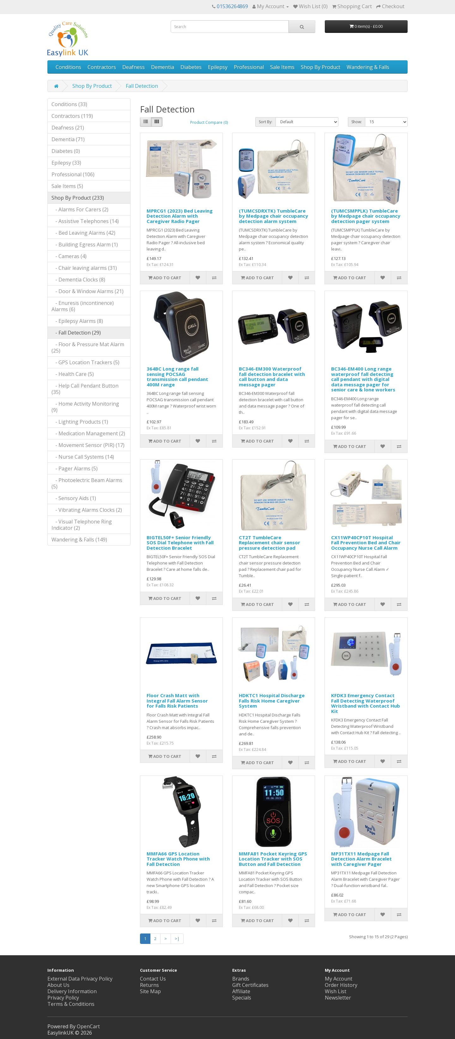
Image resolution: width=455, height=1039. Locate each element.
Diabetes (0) (66, 151)
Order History (341, 985)
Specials (241, 997)
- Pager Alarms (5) (75, 468)
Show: (356, 121)
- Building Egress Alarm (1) (85, 244)
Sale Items (282, 66)
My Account (338, 978)
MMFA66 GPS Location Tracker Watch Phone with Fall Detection (178, 858)
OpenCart (88, 1026)
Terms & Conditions (70, 1003)
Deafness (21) (68, 127)
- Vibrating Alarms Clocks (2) (87, 509)
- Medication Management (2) (88, 433)
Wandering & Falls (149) (79, 539)
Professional (249, 66)
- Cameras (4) (69, 256)
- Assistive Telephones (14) (85, 221)
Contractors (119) (72, 115)
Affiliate (241, 991)
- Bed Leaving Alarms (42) (83, 232)
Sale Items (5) (67, 186)
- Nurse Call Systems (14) (83, 456)
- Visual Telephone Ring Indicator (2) (82, 524)
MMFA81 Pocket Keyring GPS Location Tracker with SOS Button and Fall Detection (273, 858)
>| (177, 938)
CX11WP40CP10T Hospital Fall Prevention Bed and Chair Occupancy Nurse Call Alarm (366, 542)
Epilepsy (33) (66, 162)
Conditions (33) (69, 104)
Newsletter (338, 997)
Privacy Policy (63, 997)
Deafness (133, 66)
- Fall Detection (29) (76, 332)
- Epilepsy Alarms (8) (77, 320)
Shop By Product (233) (78, 197)
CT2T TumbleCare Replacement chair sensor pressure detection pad (269, 542)
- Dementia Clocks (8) (78, 279)
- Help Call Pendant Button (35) (85, 389)
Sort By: (265, 121)
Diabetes (191, 66)
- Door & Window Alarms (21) (88, 291)
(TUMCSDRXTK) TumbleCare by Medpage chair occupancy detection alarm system (273, 216)
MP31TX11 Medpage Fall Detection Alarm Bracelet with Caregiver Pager (361, 858)
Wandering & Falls (368, 66)
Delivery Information (72, 991)
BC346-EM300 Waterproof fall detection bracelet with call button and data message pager (272, 376)
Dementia (162, 66)
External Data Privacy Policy (79, 978)
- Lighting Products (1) (80, 421)
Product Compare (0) (209, 122)
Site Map (150, 991)
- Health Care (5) (73, 374)
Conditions (68, 66)
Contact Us (153, 978)
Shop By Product (320, 66)
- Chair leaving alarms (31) (84, 267)
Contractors (102, 66)
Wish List (335, 991)
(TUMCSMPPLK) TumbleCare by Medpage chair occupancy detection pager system (365, 216)
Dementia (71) (68, 139)
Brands (240, 978)
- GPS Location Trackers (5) (85, 362)
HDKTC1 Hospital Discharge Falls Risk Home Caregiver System (272, 700)
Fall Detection (142, 85)
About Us (58, 985)
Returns (149, 985)
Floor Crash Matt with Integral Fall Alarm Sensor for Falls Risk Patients (177, 700)
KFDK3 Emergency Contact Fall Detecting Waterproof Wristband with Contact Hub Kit (365, 703)
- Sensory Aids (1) (74, 498)
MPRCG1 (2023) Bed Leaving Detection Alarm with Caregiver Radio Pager (180, 216)
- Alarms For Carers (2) (80, 209)
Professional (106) (73, 174)
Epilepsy (218, 66)
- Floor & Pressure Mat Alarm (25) (88, 347)
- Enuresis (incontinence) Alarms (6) (83, 306)
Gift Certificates (250, 985)
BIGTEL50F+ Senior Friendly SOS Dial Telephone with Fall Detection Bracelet (180, 542)
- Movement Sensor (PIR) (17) (88, 445)
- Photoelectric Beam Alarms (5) (87, 483)
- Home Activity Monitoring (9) (85, 407)
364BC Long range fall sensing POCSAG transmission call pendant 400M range (177, 376)
